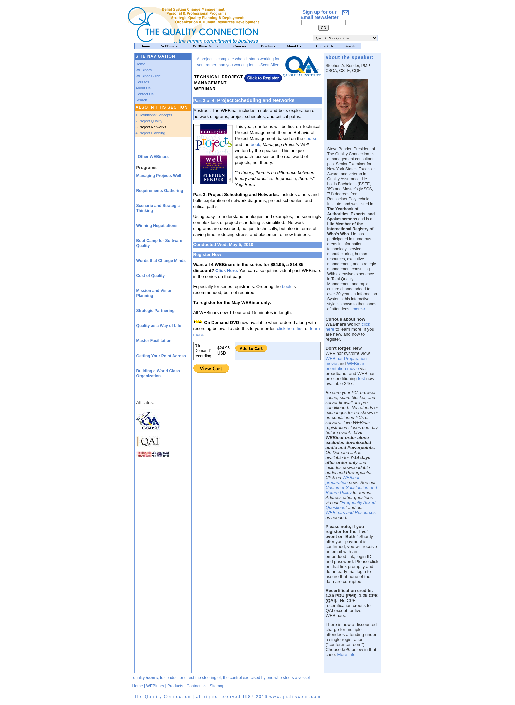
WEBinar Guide (148, 76)
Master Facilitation (154, 340)
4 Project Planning (150, 133)
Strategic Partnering (155, 310)
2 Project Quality (149, 121)
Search (141, 100)
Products (175, 686)
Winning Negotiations (157, 225)
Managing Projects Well (158, 175)
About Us (143, 88)
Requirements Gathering (159, 190)
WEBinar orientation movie (345, 366)
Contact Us (145, 94)
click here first (290, 328)
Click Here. (226, 270)
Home (140, 64)
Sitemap (217, 686)
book (255, 144)
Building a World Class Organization (158, 373)
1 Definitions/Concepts (154, 115)
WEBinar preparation (343, 480)
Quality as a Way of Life (158, 325)
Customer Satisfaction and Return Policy (351, 490)
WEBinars (144, 70)
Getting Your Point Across (161, 356)
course (311, 138)
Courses (142, 82)
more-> (359, 309)
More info (346, 654)
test (361, 378)
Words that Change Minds (161, 260)
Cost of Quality (150, 275)
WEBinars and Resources (351, 512)
